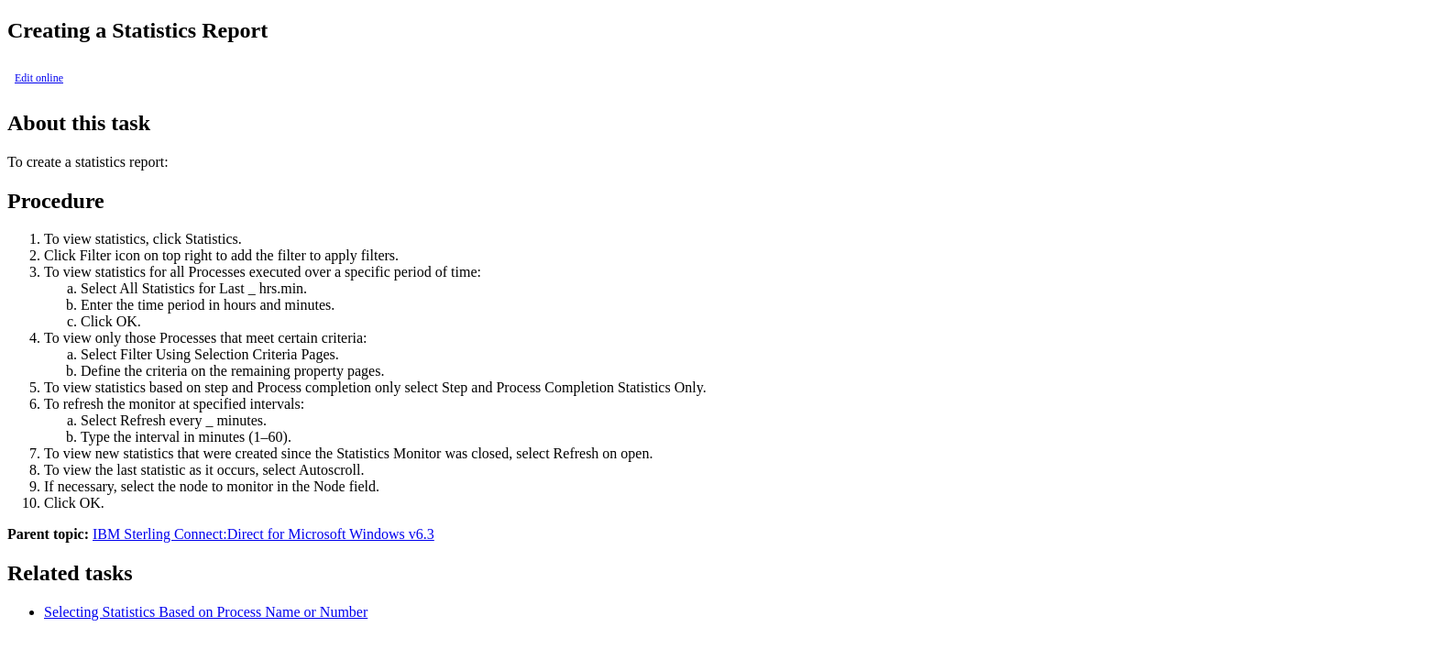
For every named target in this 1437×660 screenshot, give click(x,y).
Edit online (39, 78)
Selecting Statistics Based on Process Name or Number (205, 612)
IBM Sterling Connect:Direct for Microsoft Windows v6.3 (263, 534)
